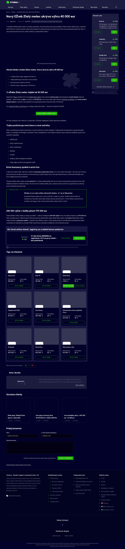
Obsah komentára (11, 440)
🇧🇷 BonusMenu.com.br (107, 510)
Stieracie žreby (77, 7)
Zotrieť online (68, 286)
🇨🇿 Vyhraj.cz (104, 503)
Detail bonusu (66, 238)
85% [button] (25, 239)
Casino (35, 7)
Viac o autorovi (80, 385)
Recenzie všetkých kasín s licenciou (83, 486)
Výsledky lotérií (54, 501)
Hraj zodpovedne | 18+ (82, 478)
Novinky (105, 7)
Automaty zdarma (55, 495)
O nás (103, 478)
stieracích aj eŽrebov (68, 99)
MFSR (15, 490)
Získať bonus (79, 238)
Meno (7, 432)
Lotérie (47, 7)
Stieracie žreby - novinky (46, 21)
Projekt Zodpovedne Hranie (83, 490)
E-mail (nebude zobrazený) (48, 432)
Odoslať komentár (65, 458)
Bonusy (9, 7)
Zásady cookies (105, 500)
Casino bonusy (54, 478)
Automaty (61, 7)
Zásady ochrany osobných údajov (108, 495)
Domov (8, 12)
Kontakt (103, 481)
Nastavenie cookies (15, 496)
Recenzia (98, 32)
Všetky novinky (55, 21)
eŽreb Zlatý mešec (35, 97)
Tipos (60, 21)
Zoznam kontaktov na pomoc (84, 481)
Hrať (114, 32)
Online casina (54, 498)
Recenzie (93, 7)
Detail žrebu (19, 286)
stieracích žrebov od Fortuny (17, 106)
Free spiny (22, 7)
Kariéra (103, 485)
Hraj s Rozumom (80, 493)
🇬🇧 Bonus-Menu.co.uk (107, 506)
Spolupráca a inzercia (107, 488)
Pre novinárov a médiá (107, 491)
